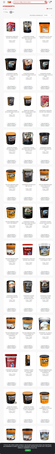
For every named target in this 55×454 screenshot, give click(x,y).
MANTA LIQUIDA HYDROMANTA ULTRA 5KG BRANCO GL (45, 408)
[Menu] (4, 2)
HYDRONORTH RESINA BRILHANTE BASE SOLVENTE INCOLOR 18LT (29, 38)
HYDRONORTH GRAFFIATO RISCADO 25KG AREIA (12, 370)
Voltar (49, 8)
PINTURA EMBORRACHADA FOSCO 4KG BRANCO (12, 222)
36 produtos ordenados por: (36, 15)
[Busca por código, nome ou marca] (28, 2)
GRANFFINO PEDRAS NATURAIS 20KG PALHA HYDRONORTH (12, 408)
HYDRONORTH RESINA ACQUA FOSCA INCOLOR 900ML (12, 75)
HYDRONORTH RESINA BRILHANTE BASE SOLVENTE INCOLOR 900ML (29, 223)
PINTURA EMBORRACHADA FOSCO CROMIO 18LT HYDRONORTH (12, 260)
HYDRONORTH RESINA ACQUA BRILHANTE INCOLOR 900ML (45, 75)
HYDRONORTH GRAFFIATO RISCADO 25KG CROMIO (28, 259)
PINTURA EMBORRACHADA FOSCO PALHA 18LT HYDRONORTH (45, 186)
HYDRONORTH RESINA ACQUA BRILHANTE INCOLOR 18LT (12, 112)
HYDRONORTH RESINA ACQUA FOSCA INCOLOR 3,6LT (45, 149)
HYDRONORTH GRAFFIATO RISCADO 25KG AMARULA (45, 111)
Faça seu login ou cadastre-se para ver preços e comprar (11, 50)
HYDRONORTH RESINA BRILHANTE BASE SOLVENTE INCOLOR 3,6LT (29, 149)
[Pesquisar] (45, 2)
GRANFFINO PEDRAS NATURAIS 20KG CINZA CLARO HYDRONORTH (28, 408)
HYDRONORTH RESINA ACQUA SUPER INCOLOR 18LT (12, 297)
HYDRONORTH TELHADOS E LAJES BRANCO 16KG (45, 259)
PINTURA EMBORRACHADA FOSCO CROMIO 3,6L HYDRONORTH (28, 334)
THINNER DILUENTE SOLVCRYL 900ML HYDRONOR (28, 371)
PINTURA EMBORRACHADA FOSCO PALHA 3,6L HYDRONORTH (28, 445)
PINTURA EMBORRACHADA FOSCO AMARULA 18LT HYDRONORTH (12, 445)
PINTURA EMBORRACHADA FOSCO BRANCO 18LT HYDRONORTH (45, 371)
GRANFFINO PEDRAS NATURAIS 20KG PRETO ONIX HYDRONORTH (29, 112)
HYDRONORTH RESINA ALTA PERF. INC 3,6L (28, 185)
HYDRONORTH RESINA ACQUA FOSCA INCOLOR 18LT (45, 223)
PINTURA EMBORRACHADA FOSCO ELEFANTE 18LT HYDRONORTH (12, 334)
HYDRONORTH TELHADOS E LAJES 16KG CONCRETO (45, 444)
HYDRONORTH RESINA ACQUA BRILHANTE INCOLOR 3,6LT (29, 75)
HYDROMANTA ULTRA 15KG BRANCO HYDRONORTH (45, 37)
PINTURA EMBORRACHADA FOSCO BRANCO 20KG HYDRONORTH (12, 186)
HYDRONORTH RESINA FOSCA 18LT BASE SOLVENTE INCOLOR (28, 297)
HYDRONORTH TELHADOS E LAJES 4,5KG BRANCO (45, 333)
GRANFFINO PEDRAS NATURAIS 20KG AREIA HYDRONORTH (12, 149)
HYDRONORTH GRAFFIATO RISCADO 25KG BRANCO (12, 37)
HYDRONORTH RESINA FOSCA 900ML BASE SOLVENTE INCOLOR (45, 297)
